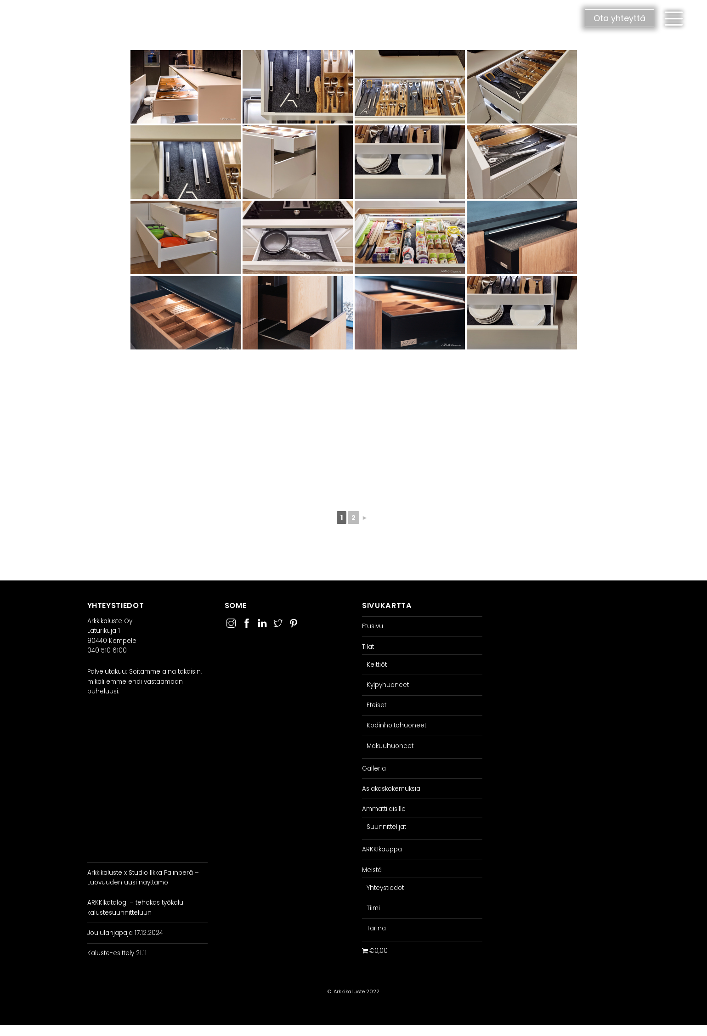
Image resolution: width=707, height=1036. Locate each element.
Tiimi (373, 908)
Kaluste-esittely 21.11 (117, 953)
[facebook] (246, 622)
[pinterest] (293, 622)
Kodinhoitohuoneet (396, 725)
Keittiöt (377, 664)
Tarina (376, 928)
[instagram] (231, 622)
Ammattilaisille (384, 809)
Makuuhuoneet (390, 746)
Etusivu (372, 626)
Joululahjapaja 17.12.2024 (125, 933)
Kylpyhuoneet (388, 685)
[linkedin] (262, 622)
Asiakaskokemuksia (391, 788)
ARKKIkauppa (382, 849)
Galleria (374, 768)
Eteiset (376, 705)
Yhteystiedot (385, 888)
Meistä (372, 870)
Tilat (368, 646)
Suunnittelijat (386, 826)
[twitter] (277, 622)
